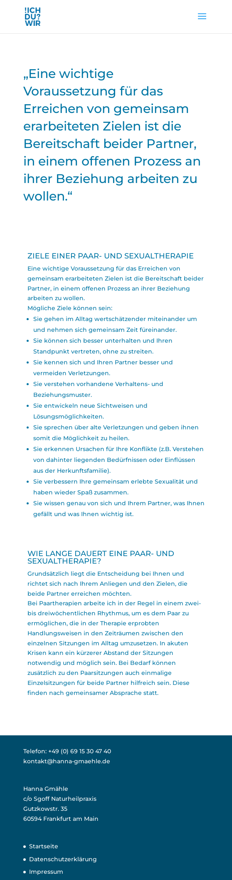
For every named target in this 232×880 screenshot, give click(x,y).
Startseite (43, 846)
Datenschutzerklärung (63, 859)
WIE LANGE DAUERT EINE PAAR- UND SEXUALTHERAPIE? (100, 557)
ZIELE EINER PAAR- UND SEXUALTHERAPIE (110, 256)
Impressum (46, 871)
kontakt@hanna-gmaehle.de (66, 761)
